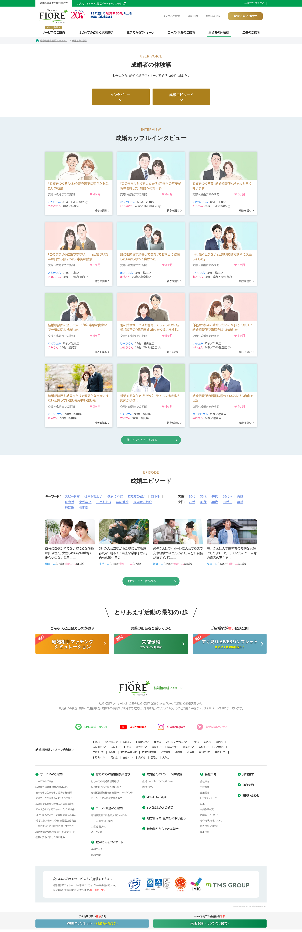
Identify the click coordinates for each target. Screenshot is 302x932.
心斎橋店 (165, 752)
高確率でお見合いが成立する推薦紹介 (54, 804)
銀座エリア (157, 747)
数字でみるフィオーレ (140, 32)
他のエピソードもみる (137, 581)
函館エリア (143, 742)
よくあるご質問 (171, 16)
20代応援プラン (99, 826)
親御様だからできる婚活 (163, 829)
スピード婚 (72, 496)
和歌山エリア (99, 757)
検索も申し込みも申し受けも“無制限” (54, 792)
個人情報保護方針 (209, 826)
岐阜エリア (188, 747)
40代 (214, 496)
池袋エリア (141, 747)
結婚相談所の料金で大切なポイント (109, 815)
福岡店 (153, 757)
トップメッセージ (208, 798)
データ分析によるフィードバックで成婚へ (56, 809)
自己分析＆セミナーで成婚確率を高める (55, 815)
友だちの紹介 (137, 496)
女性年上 (85, 502)
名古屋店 (219, 747)
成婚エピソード (181, 95)
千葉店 (195, 742)
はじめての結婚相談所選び (96, 32)
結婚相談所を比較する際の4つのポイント (112, 792)
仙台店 (157, 742)
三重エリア (98, 752)
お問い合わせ (213, 16)
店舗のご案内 (251, 32)
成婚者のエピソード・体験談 (164, 774)
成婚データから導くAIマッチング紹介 (54, 798)
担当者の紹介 (142, 502)
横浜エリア (172, 747)
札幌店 (96, 742)
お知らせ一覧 (207, 809)
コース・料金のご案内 (181, 32)
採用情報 (204, 832)
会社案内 (193, 16)
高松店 (141, 757)
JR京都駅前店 (149, 752)
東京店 (219, 742)
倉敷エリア (128, 757)
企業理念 (204, 792)
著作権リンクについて (211, 820)
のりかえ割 (96, 832)
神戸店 (190, 752)
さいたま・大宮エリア (176, 742)
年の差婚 (122, 502)
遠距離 (69, 507)
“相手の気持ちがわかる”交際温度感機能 (55, 820)
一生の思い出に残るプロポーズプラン (54, 826)
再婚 (240, 496)
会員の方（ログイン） (254, 3)
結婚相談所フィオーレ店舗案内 (55, 749)
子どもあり (103, 502)
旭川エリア (128, 742)
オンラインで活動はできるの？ (106, 798)
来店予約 (248, 785)
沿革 (202, 804)
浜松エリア (204, 747)
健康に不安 (115, 496)
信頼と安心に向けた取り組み (50, 837)
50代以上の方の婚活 (160, 807)
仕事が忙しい (94, 496)
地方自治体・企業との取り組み (166, 818)
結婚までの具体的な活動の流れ (51, 787)
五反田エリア (99, 747)
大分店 (165, 757)
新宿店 (207, 742)
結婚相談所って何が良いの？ (106, 787)
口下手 (155, 496)
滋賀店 (111, 752)
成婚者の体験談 (219, 32)
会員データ (96, 849)
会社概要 (204, 787)
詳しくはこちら (97, 890)
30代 (203, 496)
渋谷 (129, 747)
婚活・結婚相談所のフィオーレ (51, 40)
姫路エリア (204, 752)
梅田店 (178, 752)
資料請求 (248, 774)
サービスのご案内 (53, 30)
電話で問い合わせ (245, 16)
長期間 (83, 507)
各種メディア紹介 (209, 815)
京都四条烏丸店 (128, 752)
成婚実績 (96, 855)
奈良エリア (220, 752)
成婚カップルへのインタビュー (157, 781)
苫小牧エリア (111, 742)
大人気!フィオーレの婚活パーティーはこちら (99, 3)
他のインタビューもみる (137, 440)
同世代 (69, 502)
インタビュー (121, 95)
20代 (192, 496)
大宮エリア (116, 747)
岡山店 (114, 757)
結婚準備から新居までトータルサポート (55, 832)
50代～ (227, 496)
